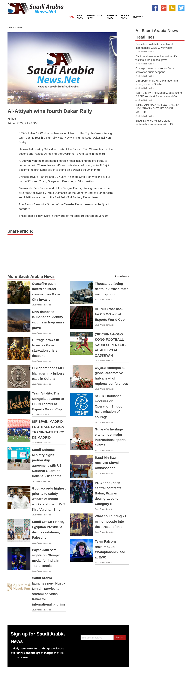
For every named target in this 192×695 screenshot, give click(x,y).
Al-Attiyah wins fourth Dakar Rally (50, 111)
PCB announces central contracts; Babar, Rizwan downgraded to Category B (109, 493)
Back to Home (15, 27)
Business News (112, 17)
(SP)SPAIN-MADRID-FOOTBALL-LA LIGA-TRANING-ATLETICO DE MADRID (157, 108)
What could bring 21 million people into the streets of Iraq (110, 521)
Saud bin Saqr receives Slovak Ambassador (107, 463)
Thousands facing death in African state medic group (111, 289)
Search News (125, 17)
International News (95, 17)
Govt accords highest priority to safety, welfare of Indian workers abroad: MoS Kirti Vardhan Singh (49, 499)
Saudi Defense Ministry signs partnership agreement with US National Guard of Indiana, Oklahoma (157, 124)
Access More (121, 276)
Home (71, 17)
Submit (119, 637)
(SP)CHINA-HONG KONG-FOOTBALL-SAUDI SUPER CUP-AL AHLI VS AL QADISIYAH (110, 344)
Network (138, 17)
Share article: (20, 231)
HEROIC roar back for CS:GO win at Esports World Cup (110, 314)
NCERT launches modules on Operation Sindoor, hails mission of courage (109, 406)
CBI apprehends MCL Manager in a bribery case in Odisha (48, 373)
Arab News (80, 17)
